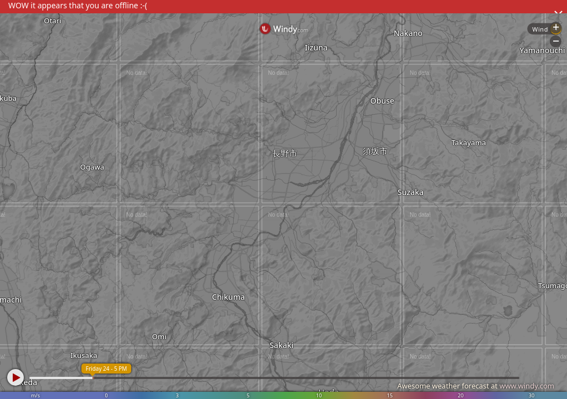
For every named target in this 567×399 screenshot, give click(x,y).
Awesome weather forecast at (475, 386)
